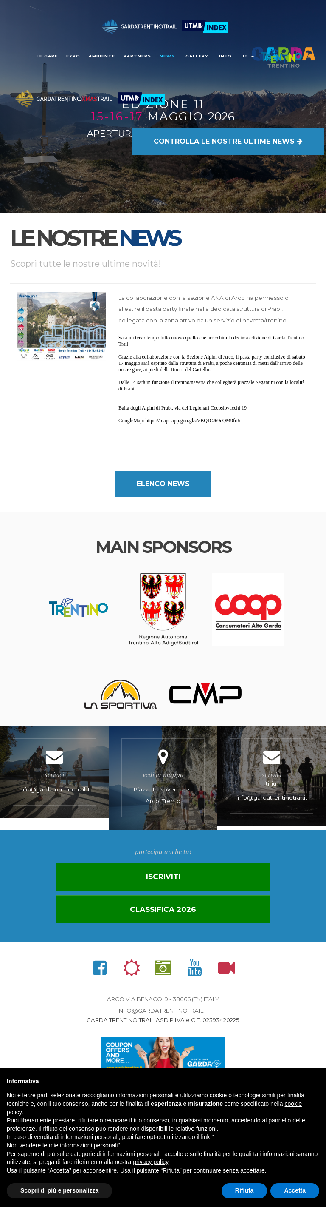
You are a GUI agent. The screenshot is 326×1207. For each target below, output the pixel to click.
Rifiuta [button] (244, 1190)
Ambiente (102, 56)
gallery (196, 56)
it (248, 56)
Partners (137, 56)
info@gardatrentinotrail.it (163, 1017)
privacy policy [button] (150, 1162)
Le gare (47, 56)
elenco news (163, 484)
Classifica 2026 (163, 915)
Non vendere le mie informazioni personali (62, 1145)
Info (225, 56)
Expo (73, 56)
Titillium (272, 779)
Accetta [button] (295, 1190)
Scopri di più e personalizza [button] (59, 1190)
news (167, 56)
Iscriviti (163, 882)
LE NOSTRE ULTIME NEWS (228, 121)
